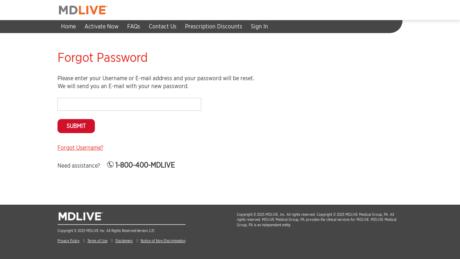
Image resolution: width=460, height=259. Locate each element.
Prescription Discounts (213, 26)
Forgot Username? (80, 147)
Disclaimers (124, 240)
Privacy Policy (68, 240)
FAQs (133, 26)
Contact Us (162, 26)
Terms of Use (97, 240)
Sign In (259, 26)
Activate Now (101, 26)
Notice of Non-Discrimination (163, 240)
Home (68, 26)
